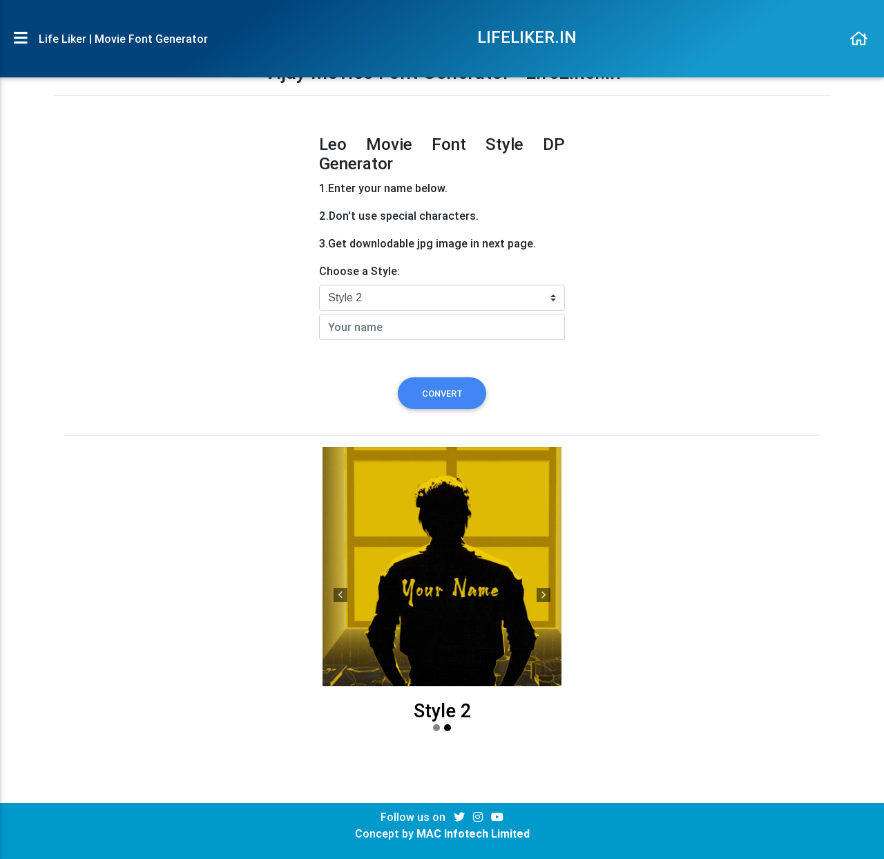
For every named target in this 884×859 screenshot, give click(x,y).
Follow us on (414, 817)
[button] (340, 594)
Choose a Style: (359, 271)
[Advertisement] (183, 231)
